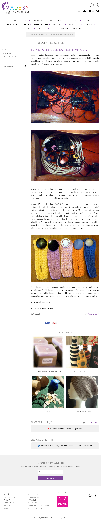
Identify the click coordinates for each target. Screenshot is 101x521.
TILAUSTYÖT (77, 29)
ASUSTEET (13, 20)
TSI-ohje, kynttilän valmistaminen (47, 371)
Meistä (6, 494)
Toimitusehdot (34, 494)
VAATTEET (43, 29)
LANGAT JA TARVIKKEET (58, 20)
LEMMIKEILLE (11, 24)
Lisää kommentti (91, 422)
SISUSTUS (89, 24)
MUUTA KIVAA (58, 24)
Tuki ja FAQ (32, 503)
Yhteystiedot (9, 497)
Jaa (48, 323)
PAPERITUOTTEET (41, 24)
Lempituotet (9, 503)
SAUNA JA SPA (74, 24)
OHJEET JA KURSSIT (60, 29)
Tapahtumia (7, 53)
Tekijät (7, 500)
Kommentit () (92, 314)
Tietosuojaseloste (36, 508)
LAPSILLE (75, 20)
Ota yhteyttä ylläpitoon (38, 505)
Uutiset (7, 505)
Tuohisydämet (48, 411)
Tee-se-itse (6, 49)
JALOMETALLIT (39, 20)
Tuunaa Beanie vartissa (82, 411)
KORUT (25, 20)
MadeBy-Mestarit (9, 57)
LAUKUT (87, 20)
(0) (91, 11)
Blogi (6, 508)
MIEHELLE (25, 24)
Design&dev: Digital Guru (59, 518)
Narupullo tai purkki (82, 371)
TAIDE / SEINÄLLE (26, 29)
